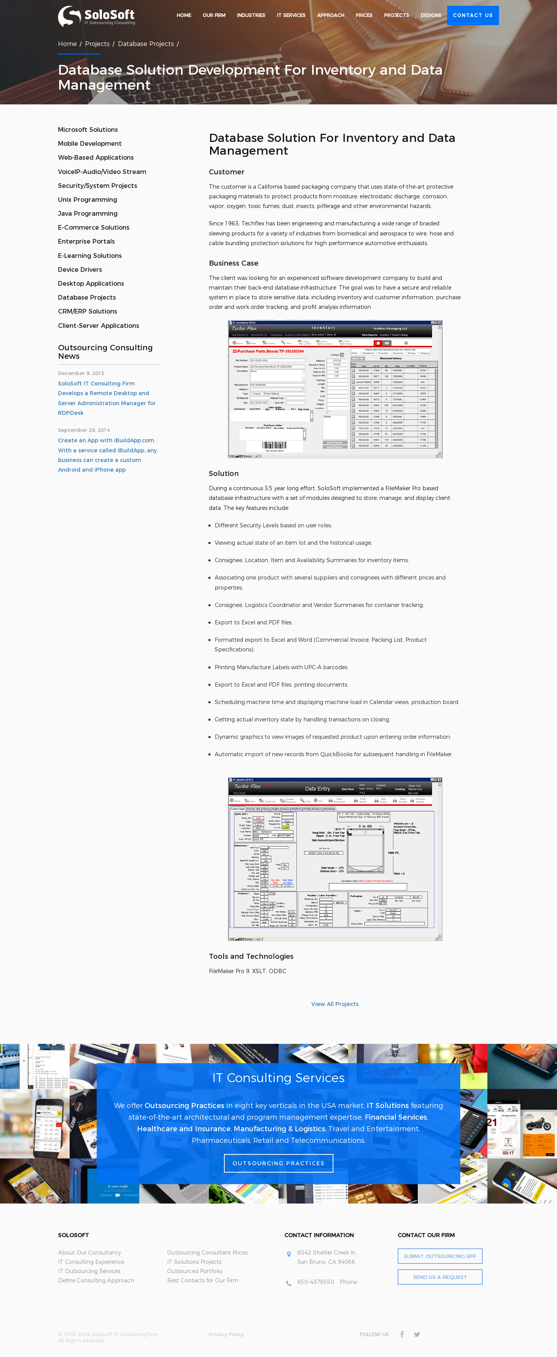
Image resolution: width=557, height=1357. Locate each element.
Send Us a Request (440, 1277)
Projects (396, 15)
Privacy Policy (226, 1334)
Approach (330, 15)
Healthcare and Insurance (184, 1129)
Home (184, 15)
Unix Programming (87, 199)
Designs (431, 15)
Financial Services (396, 1117)
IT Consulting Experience (91, 1261)
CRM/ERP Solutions (87, 311)
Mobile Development (90, 143)
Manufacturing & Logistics (279, 1129)
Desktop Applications (91, 283)
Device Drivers (80, 269)
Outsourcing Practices (184, 1105)
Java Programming (88, 213)
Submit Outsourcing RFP (440, 1256)
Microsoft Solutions (88, 129)
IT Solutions (388, 1105)
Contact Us (473, 15)
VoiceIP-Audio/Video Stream (102, 172)
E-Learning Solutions (90, 255)
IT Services (291, 15)
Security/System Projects (97, 185)
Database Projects (146, 44)
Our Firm (214, 15)
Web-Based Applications (96, 157)
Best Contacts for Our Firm (203, 1280)
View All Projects (335, 1004)
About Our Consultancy (89, 1252)
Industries (251, 15)
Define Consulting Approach (96, 1280)
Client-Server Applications (98, 325)
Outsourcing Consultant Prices (207, 1252)
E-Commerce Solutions (94, 227)
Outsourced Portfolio (195, 1271)
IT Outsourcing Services (89, 1271)
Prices (364, 15)
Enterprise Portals (86, 241)
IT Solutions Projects (194, 1261)
